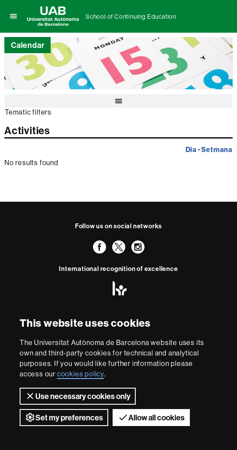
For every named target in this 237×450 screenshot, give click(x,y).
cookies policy (80, 373)
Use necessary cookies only (78, 396)
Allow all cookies (151, 417)
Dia (191, 149)
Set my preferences (64, 417)
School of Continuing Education (131, 16)
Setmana (217, 149)
